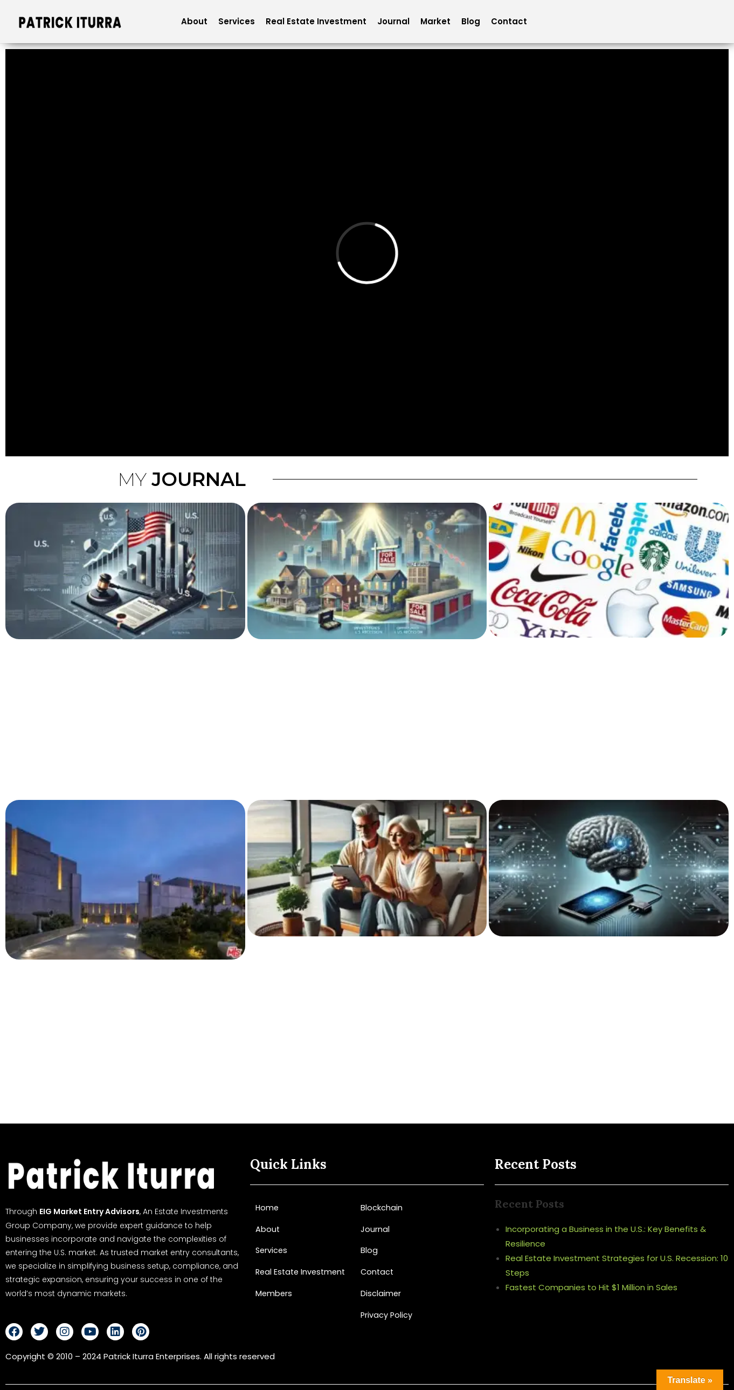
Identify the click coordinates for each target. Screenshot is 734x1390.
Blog (470, 21)
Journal (393, 21)
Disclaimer (381, 1292)
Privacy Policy (387, 1313)
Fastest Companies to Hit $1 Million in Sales (591, 1287)
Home (267, 1207)
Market (435, 21)
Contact (509, 21)
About (194, 21)
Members (274, 1292)
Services (236, 21)
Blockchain (382, 1207)
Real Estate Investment (316, 21)
